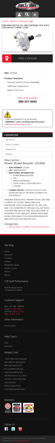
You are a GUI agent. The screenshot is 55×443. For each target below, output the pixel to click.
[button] (27, 15)
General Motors (15, 227)
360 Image (10, 139)
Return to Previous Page (21, 21)
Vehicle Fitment (13, 144)
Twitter (13, 429)
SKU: (7, 73)
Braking (26, 227)
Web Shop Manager (21, 440)
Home (5, 21)
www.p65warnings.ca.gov (20, 124)
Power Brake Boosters (40, 227)
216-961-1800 (15, 309)
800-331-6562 (18, 311)
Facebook (6, 429)
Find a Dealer (27, 58)
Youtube (20, 429)
